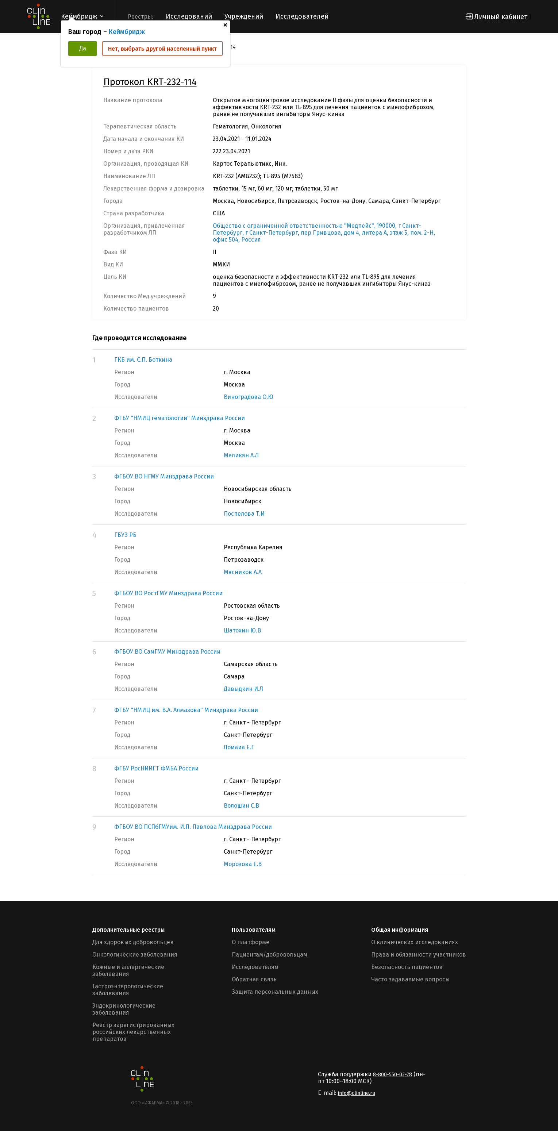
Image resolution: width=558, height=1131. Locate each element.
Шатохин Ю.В (242, 630)
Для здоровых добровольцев (133, 942)
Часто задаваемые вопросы (410, 979)
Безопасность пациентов (407, 966)
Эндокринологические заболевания (123, 1009)
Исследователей (302, 16)
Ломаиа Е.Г (239, 747)
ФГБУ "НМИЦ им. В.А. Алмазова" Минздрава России (186, 710)
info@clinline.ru (356, 1093)
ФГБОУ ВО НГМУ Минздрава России (164, 476)
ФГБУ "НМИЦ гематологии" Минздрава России (179, 418)
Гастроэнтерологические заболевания (127, 990)
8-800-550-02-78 (392, 1075)
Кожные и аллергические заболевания (128, 970)
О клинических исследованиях (414, 942)
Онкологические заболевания (134, 954)
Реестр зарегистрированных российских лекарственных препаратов (133, 1032)
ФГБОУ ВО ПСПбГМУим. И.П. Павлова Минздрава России (193, 826)
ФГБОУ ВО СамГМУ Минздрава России (167, 651)
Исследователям (255, 966)
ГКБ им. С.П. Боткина (143, 359)
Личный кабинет (500, 17)
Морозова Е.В (243, 864)
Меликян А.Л (241, 455)
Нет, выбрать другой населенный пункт (162, 48)
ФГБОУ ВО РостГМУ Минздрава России (168, 593)
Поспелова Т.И (244, 513)
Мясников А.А (243, 572)
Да (82, 48)
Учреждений (243, 16)
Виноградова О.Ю (248, 396)
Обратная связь (254, 979)
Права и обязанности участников (418, 954)
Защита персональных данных (275, 991)
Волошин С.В (241, 805)
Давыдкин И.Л (243, 688)
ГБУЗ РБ (125, 534)
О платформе (250, 942)
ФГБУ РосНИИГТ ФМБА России (156, 768)
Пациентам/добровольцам (269, 954)
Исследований (189, 16)
